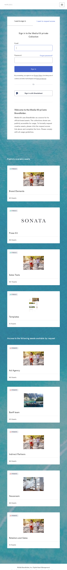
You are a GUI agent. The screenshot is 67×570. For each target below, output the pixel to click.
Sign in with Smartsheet (29, 93)
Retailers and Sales (18, 538)
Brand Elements (16, 191)
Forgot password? (46, 56)
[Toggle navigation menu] (62, 4)
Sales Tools (14, 275)
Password (17, 55)
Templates (14, 316)
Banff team (14, 412)
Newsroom (14, 496)
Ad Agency (14, 370)
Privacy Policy (38, 75)
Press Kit (13, 233)
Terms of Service (41, 79)
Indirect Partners (17, 454)
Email (16, 43)
